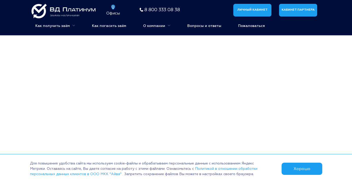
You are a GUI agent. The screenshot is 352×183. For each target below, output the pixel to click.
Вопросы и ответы (204, 26)
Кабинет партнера (298, 10)
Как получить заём (55, 25)
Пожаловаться (251, 26)
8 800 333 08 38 (162, 10)
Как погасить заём (109, 26)
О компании (157, 25)
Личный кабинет (252, 10)
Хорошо (302, 168)
